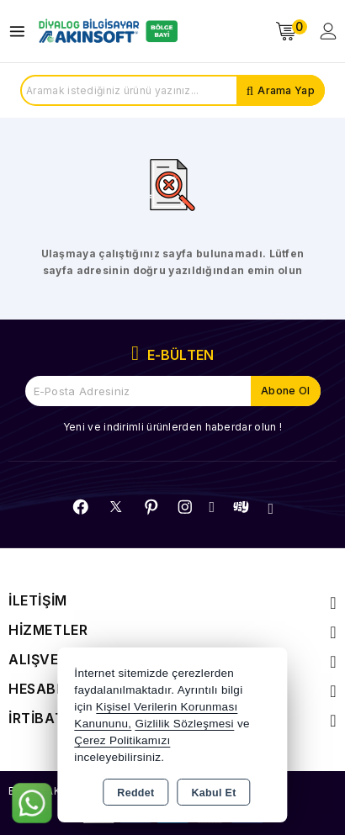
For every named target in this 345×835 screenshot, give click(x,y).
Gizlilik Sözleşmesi (184, 723)
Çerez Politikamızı (122, 740)
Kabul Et (214, 793)
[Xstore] (106, 31)
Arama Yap (286, 90)
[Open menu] (21, 31)
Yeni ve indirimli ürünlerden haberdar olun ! (172, 426)
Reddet (135, 793)
